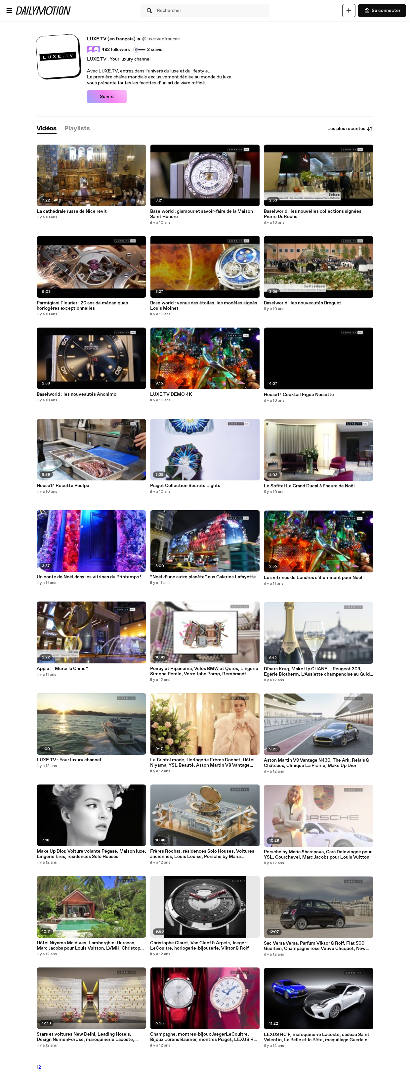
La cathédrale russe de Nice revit (72, 211)
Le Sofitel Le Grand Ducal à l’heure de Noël (309, 486)
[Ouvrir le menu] (9, 10)
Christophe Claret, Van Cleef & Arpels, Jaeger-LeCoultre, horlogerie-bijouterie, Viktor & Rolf (199, 945)
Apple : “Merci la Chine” (62, 668)
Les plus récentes (350, 128)
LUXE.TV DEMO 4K (171, 394)
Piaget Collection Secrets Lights (185, 485)
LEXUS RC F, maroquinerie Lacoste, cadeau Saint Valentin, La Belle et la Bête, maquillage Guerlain (316, 1037)
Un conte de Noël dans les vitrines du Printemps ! (89, 577)
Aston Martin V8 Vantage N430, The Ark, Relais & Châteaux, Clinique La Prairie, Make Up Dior (316, 763)
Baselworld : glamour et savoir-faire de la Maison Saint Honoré (201, 214)
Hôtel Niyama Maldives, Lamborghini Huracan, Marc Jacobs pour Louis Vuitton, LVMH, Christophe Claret (91, 945)
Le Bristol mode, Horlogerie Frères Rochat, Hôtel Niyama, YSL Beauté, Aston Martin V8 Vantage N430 (202, 762)
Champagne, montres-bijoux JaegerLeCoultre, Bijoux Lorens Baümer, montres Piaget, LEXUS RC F (203, 1037)
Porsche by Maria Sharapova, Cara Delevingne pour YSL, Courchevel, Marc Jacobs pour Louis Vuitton (318, 854)
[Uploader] (348, 10)
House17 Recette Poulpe (63, 485)
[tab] (47, 129)
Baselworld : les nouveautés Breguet (302, 303)
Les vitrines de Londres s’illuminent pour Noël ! (314, 577)
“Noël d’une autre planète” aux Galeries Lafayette (203, 577)
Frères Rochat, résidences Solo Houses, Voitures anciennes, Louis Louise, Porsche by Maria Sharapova (202, 854)
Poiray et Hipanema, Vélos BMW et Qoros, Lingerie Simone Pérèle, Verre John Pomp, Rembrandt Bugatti (204, 671)
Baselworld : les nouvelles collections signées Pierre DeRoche (312, 214)
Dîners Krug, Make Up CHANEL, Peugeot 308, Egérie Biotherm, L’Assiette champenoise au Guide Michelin (318, 671)
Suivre (107, 97)
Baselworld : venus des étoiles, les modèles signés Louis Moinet (203, 305)
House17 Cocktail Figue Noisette (299, 394)
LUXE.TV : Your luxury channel (69, 760)
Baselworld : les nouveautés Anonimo (76, 394)
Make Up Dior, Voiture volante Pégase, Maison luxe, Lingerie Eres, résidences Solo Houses (91, 854)
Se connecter (382, 10)
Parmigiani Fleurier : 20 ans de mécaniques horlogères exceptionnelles (82, 305)
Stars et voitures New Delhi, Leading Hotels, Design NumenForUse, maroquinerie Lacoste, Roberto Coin (85, 1037)
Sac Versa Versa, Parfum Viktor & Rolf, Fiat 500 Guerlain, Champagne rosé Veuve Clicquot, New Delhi (315, 946)
